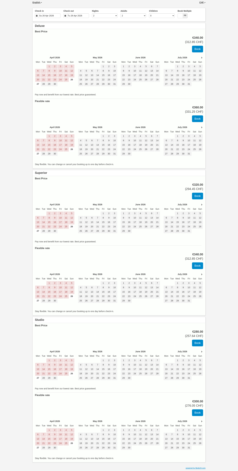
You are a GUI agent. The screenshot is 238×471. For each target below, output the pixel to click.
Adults (124, 11)
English (37, 2)
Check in (39, 11)
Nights (95, 11)
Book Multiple (185, 11)
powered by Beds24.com (196, 468)
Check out (68, 11)
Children (153, 11)
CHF (202, 2)
